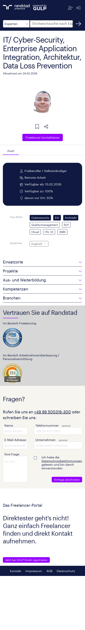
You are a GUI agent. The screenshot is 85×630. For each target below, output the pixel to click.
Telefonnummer (47, 425)
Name (8, 425)
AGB (49, 571)
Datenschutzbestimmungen (62, 461)
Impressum (33, 571)
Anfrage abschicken (67, 479)
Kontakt (15, 571)
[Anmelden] (78, 8)
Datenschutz (66, 571)
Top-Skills (16, 217)
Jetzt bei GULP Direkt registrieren (26, 560)
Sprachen (16, 243)
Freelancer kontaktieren (42, 137)
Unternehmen (45, 440)
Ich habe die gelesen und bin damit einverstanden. (62, 462)
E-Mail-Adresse (15, 440)
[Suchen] (78, 24)
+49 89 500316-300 (52, 412)
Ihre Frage (11, 454)
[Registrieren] (70, 8)
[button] (16, 24)
